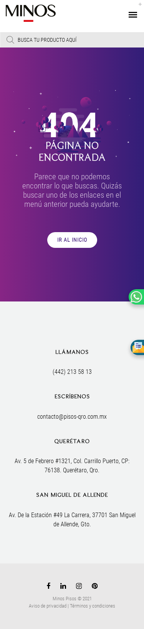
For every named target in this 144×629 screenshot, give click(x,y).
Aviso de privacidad (47, 606)
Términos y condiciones (92, 606)
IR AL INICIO (72, 240)
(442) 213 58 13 (72, 371)
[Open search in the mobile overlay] (72, 40)
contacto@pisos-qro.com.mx (72, 416)
